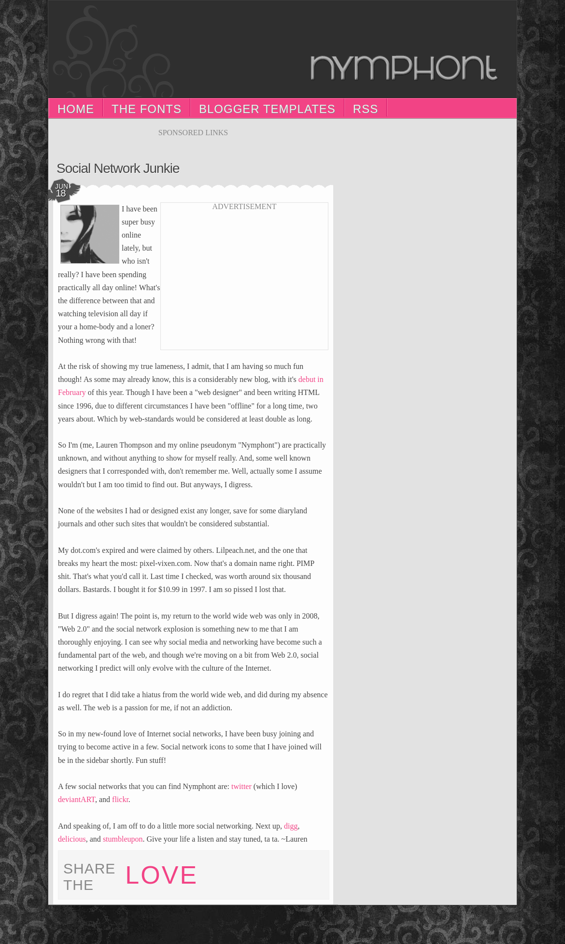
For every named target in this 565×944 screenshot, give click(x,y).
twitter (241, 786)
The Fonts (147, 108)
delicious (72, 839)
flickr (120, 799)
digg (290, 826)
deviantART (76, 799)
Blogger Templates (267, 108)
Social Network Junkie (117, 168)
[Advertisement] (193, 140)
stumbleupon (123, 839)
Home (75, 108)
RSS (365, 108)
